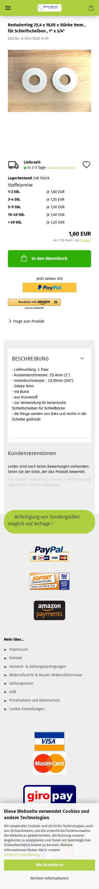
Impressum (18, 649)
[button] (49, 304)
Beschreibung (30, 358)
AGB (12, 692)
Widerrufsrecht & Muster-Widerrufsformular (45, 675)
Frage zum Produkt (28, 321)
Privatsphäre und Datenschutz (34, 700)
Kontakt (15, 658)
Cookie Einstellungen (26, 709)
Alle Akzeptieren (49, 865)
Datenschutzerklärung (21, 855)
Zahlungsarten (21, 683)
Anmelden (51, 484)
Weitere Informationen (49, 878)
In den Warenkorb (43, 258)
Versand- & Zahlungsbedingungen (37, 666)
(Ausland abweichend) (61, 168)
